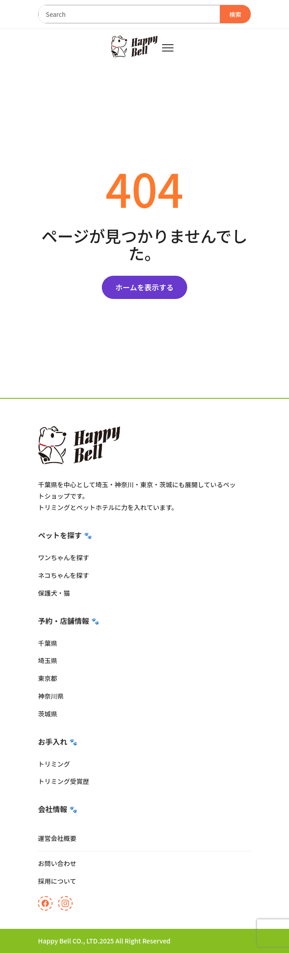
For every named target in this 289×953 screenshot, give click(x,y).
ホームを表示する (145, 287)
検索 (235, 14)
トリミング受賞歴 (63, 781)
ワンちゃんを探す (63, 557)
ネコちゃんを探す (63, 575)
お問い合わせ (57, 863)
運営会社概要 (57, 838)
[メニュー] (168, 47)
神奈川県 (50, 696)
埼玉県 (47, 660)
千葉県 (47, 643)
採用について (57, 881)
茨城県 (47, 713)
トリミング (54, 763)
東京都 (47, 678)
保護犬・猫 (54, 593)
